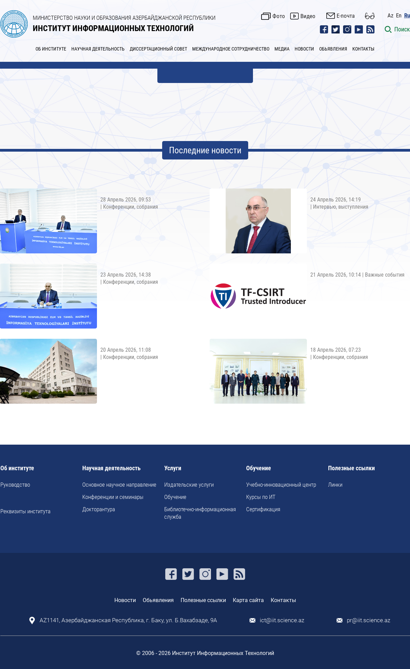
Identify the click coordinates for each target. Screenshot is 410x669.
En (398, 15)
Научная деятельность (111, 468)
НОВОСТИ (304, 49)
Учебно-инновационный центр (281, 484)
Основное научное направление (119, 484)
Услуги (172, 468)
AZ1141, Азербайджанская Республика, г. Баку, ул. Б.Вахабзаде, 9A (128, 620)
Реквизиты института (25, 511)
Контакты (283, 600)
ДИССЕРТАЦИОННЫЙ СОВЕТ (158, 49)
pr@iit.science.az (368, 620)
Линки (335, 484)
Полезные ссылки (351, 468)
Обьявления (158, 600)
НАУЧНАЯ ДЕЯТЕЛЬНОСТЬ (98, 49)
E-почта (346, 16)
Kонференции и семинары (112, 496)
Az (390, 15)
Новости (125, 600)
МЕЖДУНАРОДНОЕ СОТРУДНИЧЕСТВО (230, 49)
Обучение (175, 496)
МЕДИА (281, 49)
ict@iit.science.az (282, 620)
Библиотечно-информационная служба (200, 513)
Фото (278, 16)
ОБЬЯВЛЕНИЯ (333, 49)
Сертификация (263, 509)
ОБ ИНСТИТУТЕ (51, 49)
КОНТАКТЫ (363, 49)
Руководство (15, 484)
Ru (407, 15)
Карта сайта (248, 600)
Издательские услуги (189, 484)
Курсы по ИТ (260, 496)
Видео (307, 16)
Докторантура (98, 509)
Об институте (17, 468)
